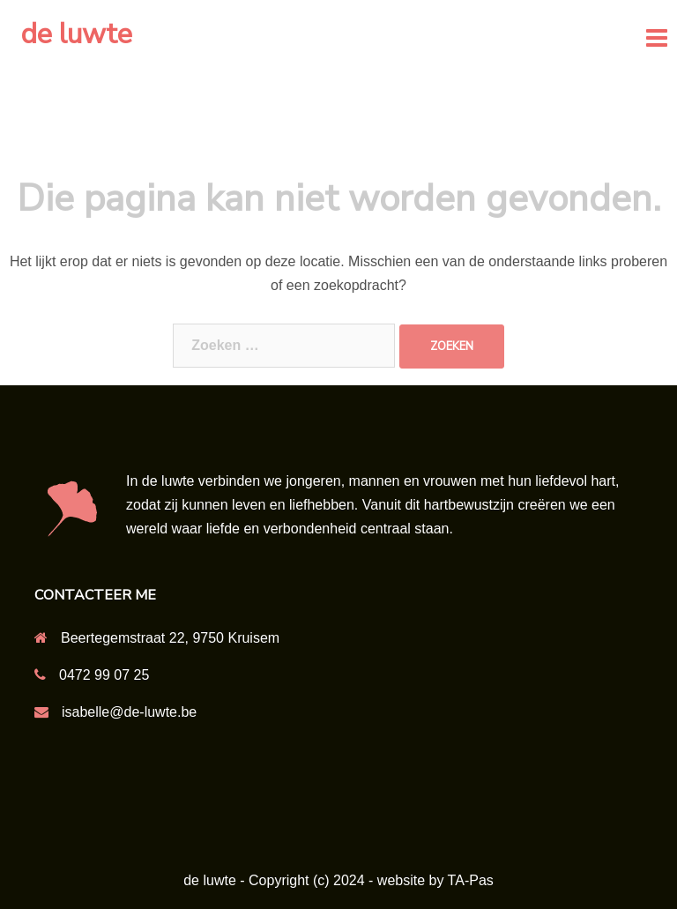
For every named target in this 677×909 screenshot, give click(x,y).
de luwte (76, 34)
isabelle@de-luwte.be (129, 711)
